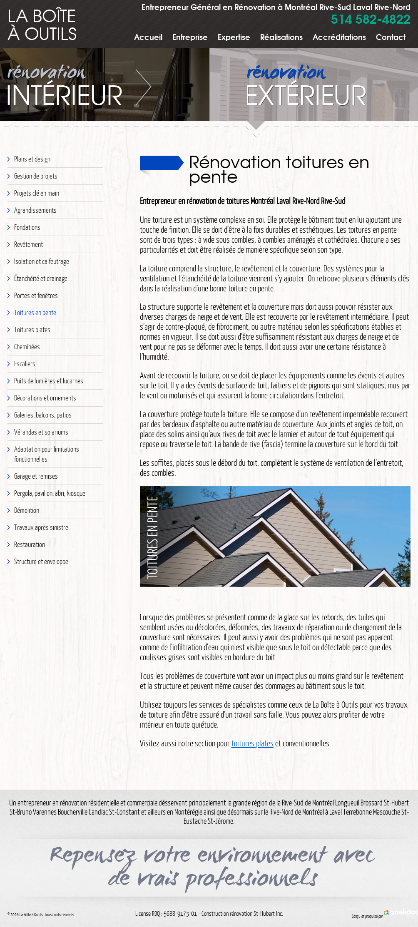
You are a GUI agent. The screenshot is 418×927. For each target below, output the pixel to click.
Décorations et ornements (45, 397)
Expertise (234, 36)
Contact (391, 36)
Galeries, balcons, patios (43, 414)
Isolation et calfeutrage (41, 261)
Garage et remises (36, 476)
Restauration (29, 544)
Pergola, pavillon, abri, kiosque (49, 493)
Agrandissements (35, 210)
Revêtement (28, 244)
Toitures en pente (35, 312)
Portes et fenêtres (36, 295)
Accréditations (339, 36)
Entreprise (190, 36)
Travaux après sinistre (41, 527)
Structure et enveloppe (41, 561)
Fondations (27, 227)
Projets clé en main (36, 193)
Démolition (26, 510)
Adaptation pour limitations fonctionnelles (46, 454)
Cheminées (27, 346)
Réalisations (281, 36)
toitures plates (252, 743)
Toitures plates (32, 329)
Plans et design (32, 158)
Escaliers (24, 363)
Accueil (148, 36)
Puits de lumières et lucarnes (48, 380)
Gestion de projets (35, 175)
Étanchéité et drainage (40, 278)
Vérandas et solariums (41, 431)
